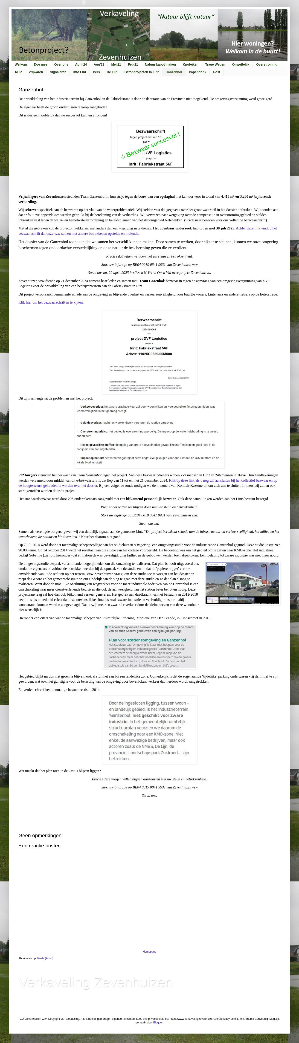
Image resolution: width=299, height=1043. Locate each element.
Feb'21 (133, 64)
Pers (96, 72)
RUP (18, 72)
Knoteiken (190, 64)
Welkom (21, 64)
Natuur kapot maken (160, 64)
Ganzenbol (173, 72)
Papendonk (197, 72)
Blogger (158, 1022)
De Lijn (112, 72)
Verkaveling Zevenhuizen (95, 982)
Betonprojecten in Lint (142, 72)
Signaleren (58, 72)
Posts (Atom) (45, 958)
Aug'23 (99, 64)
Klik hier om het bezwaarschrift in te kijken (50, 302)
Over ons (61, 64)
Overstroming (266, 64)
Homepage (149, 951)
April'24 (81, 64)
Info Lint (79, 72)
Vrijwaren (36, 72)
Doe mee (40, 64)
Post (216, 72)
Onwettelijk (241, 64)
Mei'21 (116, 64)
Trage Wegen (215, 64)
